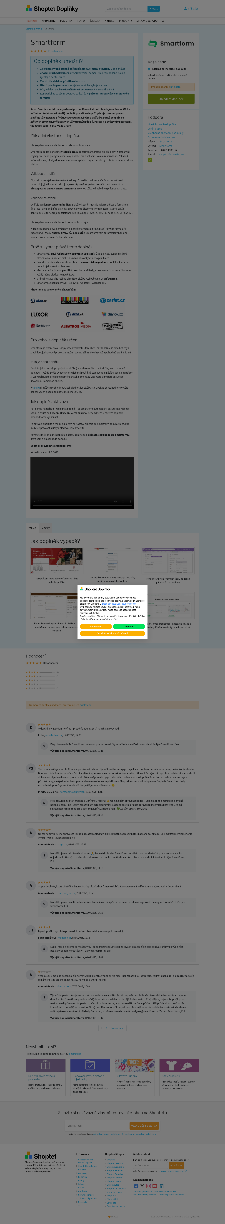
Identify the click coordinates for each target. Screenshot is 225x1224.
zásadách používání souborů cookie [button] (119, 604)
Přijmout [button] (129, 626)
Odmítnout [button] (96, 626)
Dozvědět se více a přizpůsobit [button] (112, 633)
